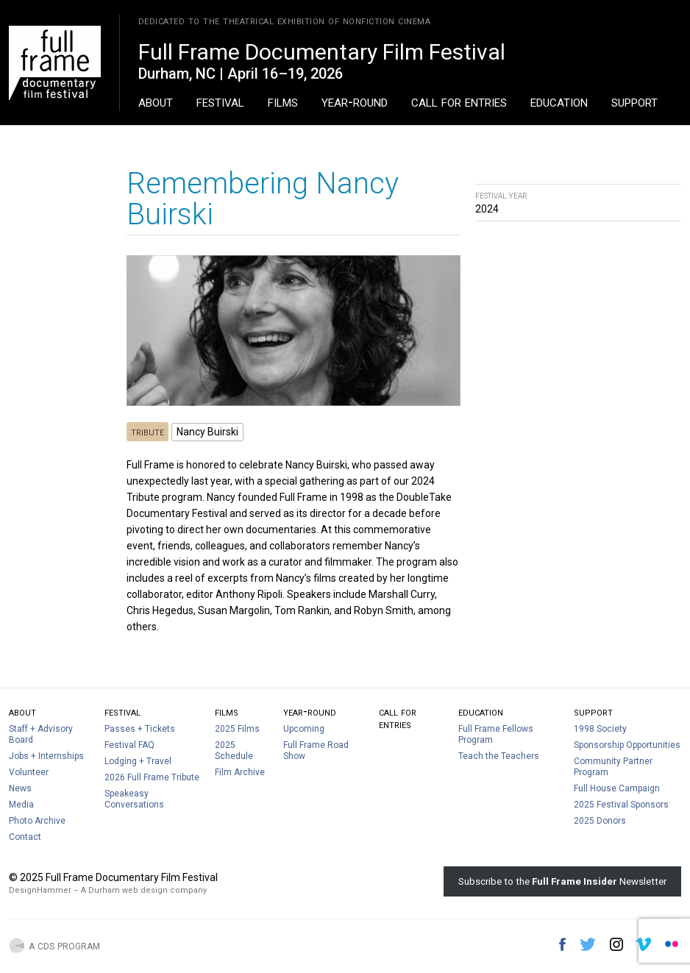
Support (634, 101)
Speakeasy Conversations (134, 799)
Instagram (616, 944)
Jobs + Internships (46, 756)
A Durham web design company (144, 890)
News (20, 788)
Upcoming (303, 729)
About (155, 101)
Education (559, 101)
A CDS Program (64, 945)
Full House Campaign (617, 788)
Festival (220, 101)
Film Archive (240, 772)
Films (283, 101)
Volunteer (29, 772)
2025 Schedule (234, 750)
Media (21, 804)
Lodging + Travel (137, 761)
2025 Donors (600, 821)
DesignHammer (40, 890)
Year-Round (354, 101)
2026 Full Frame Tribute (151, 777)
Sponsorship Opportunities (627, 745)
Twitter (588, 944)
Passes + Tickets (139, 729)
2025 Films (237, 729)
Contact (25, 837)
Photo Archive (37, 821)
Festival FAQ (129, 745)
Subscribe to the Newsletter (562, 881)
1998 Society (600, 729)
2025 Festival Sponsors (621, 804)
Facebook (562, 944)
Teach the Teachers (498, 756)
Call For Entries (459, 101)
